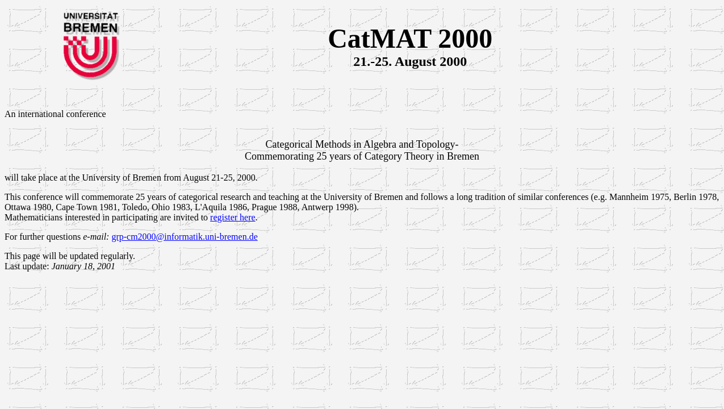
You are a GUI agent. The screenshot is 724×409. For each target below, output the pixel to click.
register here (233, 217)
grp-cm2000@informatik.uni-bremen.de (184, 236)
